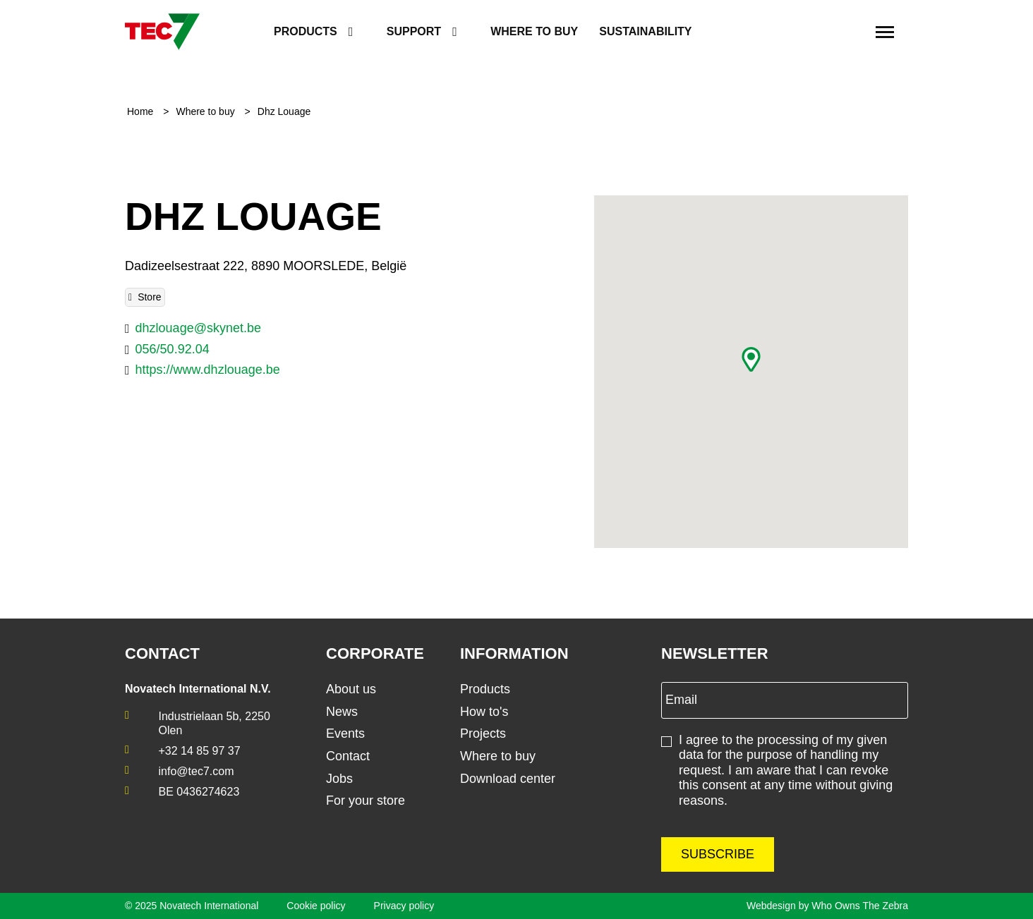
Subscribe (717, 854)
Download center (507, 779)
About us (351, 689)
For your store (365, 800)
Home (141, 111)
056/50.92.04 (172, 349)
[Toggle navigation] (885, 31)
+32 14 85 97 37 (200, 751)
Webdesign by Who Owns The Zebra (827, 905)
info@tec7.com (196, 771)
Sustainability (645, 31)
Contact (348, 756)
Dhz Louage (284, 111)
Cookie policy (315, 905)
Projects (483, 733)
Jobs (339, 779)
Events (345, 733)
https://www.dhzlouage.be (207, 370)
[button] (751, 359)
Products (305, 31)
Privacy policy (404, 905)
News (342, 712)
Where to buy (534, 31)
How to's (484, 712)
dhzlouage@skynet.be (198, 328)
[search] (847, 32)
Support (414, 31)
